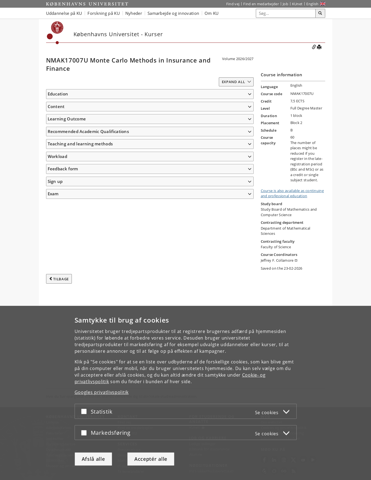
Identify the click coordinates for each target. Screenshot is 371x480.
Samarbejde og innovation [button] (173, 13)
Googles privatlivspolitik (102, 392)
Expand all (233, 81)
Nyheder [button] (133, 13)
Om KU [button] (212, 13)
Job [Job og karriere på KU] (285, 3)
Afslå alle (93, 459)
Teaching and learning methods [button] (80, 304)
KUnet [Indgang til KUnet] (297, 3)
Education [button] (58, 94)
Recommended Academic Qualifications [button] (88, 292)
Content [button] (56, 125)
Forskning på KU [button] (103, 13)
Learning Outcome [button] (67, 177)
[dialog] (185, 393)
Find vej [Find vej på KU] (232, 3)
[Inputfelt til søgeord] (286, 13)
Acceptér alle (150, 459)
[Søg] (320, 13)
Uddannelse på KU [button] (64, 13)
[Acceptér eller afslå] (85, 411)
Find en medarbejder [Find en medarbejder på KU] (261, 3)
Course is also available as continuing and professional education (292, 193)
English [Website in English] (312, 3)
